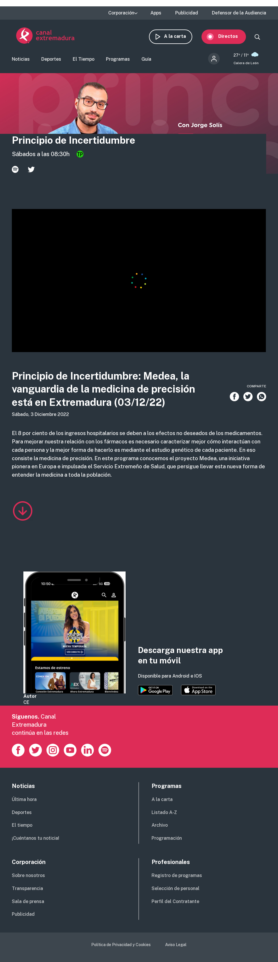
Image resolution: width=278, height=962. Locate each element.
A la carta (179, 36)
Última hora (24, 800)
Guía (146, 59)
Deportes (51, 59)
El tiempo (22, 825)
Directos (232, 36)
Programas (118, 59)
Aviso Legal (175, 945)
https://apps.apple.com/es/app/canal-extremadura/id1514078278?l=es (198, 690)
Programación (167, 838)
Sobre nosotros (28, 876)
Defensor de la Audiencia (239, 13)
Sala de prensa (28, 902)
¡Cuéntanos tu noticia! (35, 838)
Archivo (160, 825)
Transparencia (27, 889)
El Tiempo (83, 59)
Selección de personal (175, 889)
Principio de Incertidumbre (73, 141)
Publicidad (186, 13)
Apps (155, 13)
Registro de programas (177, 876)
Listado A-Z (164, 813)
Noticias (21, 59)
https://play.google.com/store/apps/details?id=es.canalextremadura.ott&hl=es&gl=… (155, 691)
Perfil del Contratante (175, 902)
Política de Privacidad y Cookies (121, 945)
